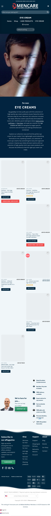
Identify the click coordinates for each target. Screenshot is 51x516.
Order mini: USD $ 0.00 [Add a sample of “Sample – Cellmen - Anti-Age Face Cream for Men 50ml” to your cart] (10, 201)
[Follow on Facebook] (3, 468)
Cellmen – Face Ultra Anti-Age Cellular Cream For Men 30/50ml (33, 235)
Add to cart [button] (6, 197)
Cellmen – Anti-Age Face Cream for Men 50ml (7, 192)
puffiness (11, 123)
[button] (2, 6)
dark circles (40, 121)
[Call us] (13, 468)
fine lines (20, 123)
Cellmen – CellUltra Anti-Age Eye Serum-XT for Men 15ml (33, 192)
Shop (16, 21)
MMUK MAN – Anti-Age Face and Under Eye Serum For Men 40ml (7, 366)
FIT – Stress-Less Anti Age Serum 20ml (32, 281)
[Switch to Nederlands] (4, 513)
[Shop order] (25, 29)
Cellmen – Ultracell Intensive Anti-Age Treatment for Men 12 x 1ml (7, 283)
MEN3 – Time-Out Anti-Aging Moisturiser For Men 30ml (33, 324)
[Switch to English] (3, 510)
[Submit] (47, 12)
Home (9, 21)
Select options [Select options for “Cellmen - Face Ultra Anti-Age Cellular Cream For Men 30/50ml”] (32, 240)
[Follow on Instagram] (6, 468)
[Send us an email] (9, 468)
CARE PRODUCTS (26, 21)
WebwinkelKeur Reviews (28, 504)
